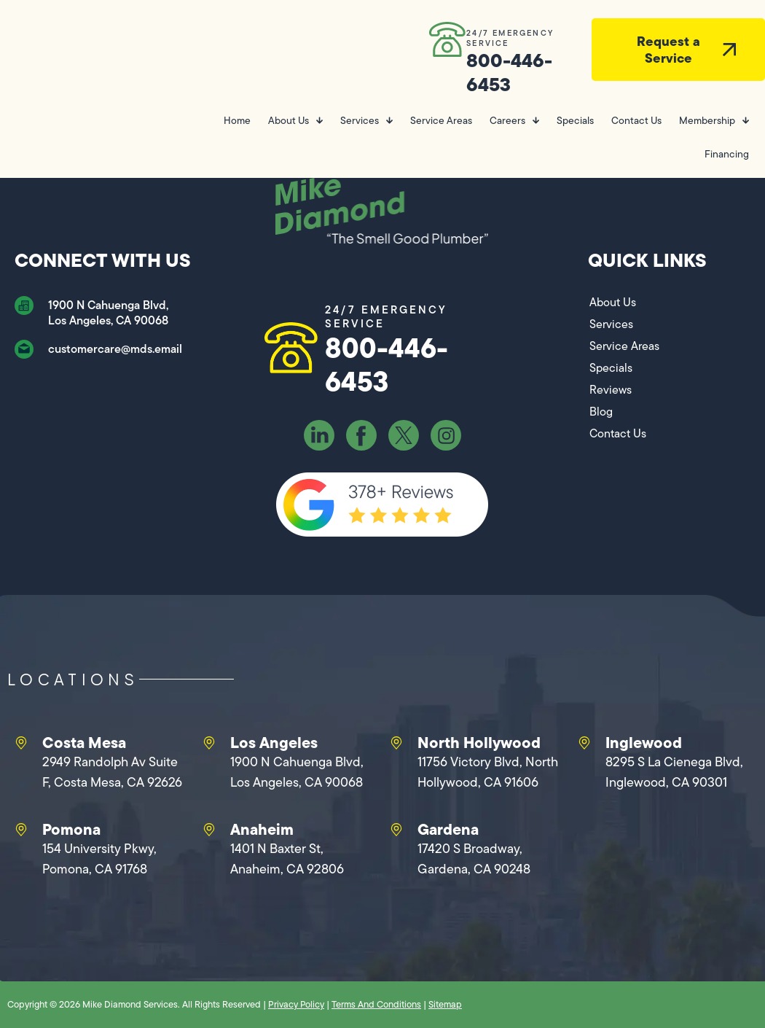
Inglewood (643, 742)
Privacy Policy (296, 1004)
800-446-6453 (509, 72)
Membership (714, 120)
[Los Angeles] (209, 742)
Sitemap (445, 1004)
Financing (727, 154)
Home (237, 120)
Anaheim (262, 829)
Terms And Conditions (376, 1004)
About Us (295, 120)
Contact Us (636, 120)
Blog (601, 411)
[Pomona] (21, 829)
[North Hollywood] (396, 742)
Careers (514, 120)
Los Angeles (274, 742)
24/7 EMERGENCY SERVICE (510, 38)
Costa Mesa (84, 742)
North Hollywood (479, 742)
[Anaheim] (209, 829)
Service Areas (441, 120)
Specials (575, 120)
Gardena (448, 829)
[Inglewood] (584, 742)
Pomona (71, 829)
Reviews (610, 389)
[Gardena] (396, 829)
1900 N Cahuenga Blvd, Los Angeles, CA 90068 (108, 313)
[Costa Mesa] (21, 742)
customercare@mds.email (115, 348)
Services (366, 120)
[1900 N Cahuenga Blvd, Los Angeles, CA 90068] (24, 305)
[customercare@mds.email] (24, 349)
